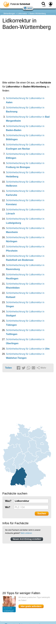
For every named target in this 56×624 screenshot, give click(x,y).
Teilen (8, 367)
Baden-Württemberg (38, 13)
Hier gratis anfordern (31, 606)
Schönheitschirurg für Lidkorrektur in (28, 348)
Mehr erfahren (26, 533)
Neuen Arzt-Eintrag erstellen (27, 539)
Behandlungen (9, 13)
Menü (28, 8)
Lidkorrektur (22, 13)
